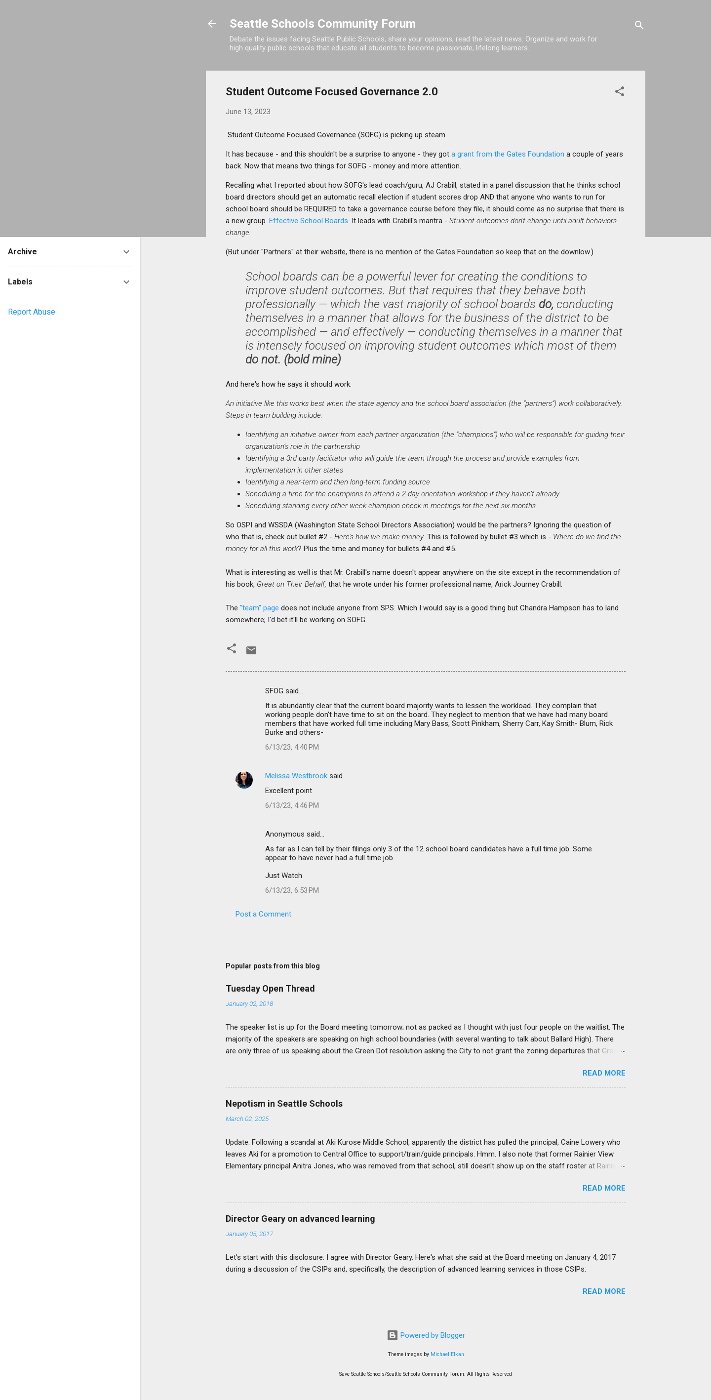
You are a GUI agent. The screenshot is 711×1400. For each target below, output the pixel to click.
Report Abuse (31, 312)
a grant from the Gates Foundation (507, 154)
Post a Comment (263, 914)
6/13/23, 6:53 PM (292, 890)
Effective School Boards (308, 220)
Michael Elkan (447, 1354)
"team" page (260, 607)
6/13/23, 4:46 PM (292, 805)
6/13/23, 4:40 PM (292, 747)
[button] (620, 93)
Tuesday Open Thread (270, 988)
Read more (604, 1073)
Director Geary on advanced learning (300, 1218)
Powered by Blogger (426, 1335)
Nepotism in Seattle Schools (284, 1103)
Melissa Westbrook (296, 775)
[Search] (639, 27)
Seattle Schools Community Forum (323, 24)
